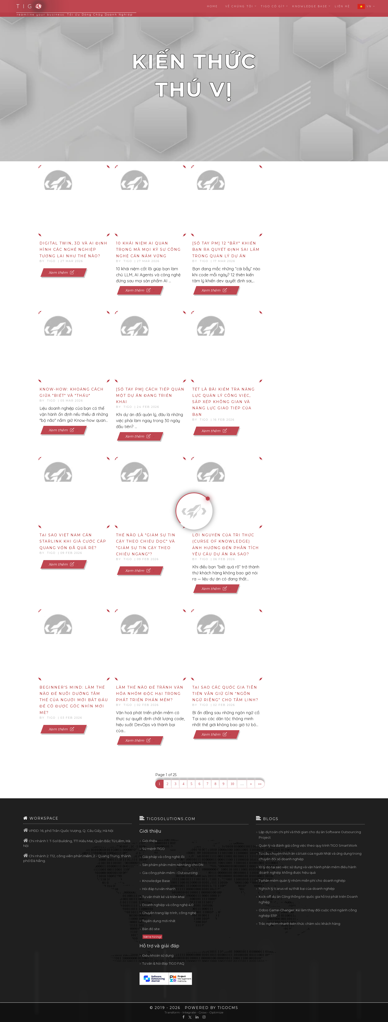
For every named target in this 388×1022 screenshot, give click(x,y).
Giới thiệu (149, 841)
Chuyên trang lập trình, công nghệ (169, 913)
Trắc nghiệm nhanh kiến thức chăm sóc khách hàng (299, 924)
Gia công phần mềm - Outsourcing (170, 873)
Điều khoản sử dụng (158, 955)
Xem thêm (62, 272)
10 (232, 784)
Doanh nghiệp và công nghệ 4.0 (168, 905)
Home (212, 6)
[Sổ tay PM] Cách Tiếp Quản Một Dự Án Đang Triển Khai (150, 395)
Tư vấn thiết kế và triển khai (163, 897)
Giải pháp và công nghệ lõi (163, 857)
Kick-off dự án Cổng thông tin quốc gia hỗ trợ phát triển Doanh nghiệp (308, 899)
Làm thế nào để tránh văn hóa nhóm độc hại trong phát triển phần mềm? (150, 693)
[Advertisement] (325, 197)
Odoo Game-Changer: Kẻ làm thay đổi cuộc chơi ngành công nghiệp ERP (308, 913)
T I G (26, 6)
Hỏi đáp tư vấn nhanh (159, 889)
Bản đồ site (151, 929)
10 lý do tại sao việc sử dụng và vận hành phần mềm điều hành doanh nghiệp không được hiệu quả (307, 869)
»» (260, 784)
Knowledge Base (156, 881)
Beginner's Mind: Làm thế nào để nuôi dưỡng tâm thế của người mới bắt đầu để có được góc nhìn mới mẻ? (74, 700)
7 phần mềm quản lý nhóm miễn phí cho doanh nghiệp (302, 880)
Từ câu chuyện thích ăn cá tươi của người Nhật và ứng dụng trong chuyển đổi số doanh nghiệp (310, 856)
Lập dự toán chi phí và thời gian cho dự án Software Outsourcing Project (310, 834)
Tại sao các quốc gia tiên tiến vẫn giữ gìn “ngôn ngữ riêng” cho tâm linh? (225, 693)
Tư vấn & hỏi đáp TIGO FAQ (163, 963)
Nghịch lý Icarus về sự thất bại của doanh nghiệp (297, 888)
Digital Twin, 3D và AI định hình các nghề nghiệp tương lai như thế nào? (74, 249)
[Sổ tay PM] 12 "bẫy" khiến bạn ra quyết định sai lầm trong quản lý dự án (226, 249)
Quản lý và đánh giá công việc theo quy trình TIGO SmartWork (308, 845)
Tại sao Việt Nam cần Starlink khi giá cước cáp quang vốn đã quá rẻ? (73, 541)
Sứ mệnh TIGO (153, 849)
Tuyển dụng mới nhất (159, 921)
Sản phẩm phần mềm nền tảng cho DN (172, 865)
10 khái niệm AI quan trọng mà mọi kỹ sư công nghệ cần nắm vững (148, 249)
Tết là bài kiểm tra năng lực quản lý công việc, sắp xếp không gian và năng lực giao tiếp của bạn (223, 402)
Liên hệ (342, 6)
